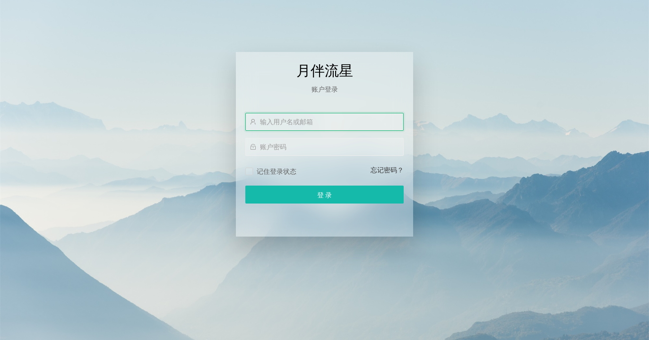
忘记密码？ (387, 170)
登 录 (324, 195)
